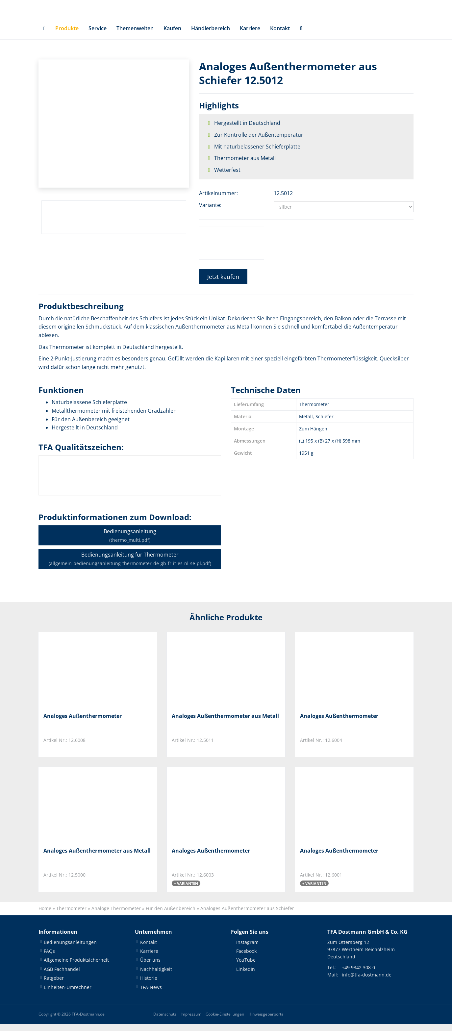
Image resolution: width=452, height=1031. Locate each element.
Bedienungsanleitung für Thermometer (130, 565)
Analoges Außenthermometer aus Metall (225, 722)
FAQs (49, 958)
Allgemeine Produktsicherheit (76, 967)
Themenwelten (135, 34)
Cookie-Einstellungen (225, 1021)
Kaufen (172, 34)
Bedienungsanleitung (130, 542)
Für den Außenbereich (170, 915)
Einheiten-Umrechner (67, 994)
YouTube (246, 967)
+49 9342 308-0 (358, 974)
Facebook (246, 958)
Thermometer (71, 915)
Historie (148, 985)
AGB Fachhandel (62, 976)
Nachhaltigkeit (156, 976)
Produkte (67, 34)
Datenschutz (164, 1021)
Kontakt (280, 34)
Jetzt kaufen (223, 283)
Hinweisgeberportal (266, 1021)
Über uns (150, 967)
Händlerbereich (210, 34)
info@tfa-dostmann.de (366, 981)
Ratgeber (54, 985)
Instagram (247, 949)
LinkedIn (245, 976)
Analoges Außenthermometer (82, 722)
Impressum (191, 1021)
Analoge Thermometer (116, 915)
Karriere (250, 34)
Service (97, 34)
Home (44, 915)
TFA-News (151, 994)
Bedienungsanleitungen (70, 949)
